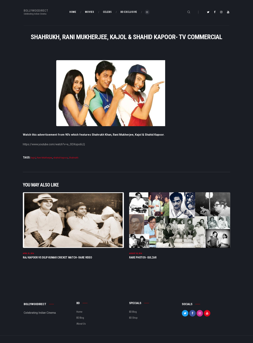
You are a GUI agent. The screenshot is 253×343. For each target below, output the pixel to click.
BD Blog (80, 318)
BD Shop (133, 318)
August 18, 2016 (135, 254)
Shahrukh (73, 157)
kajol (33, 157)
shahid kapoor (60, 157)
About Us (81, 324)
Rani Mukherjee (44, 157)
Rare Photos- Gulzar (143, 258)
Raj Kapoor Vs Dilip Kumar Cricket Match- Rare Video (57, 258)
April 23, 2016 (28, 254)
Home (79, 312)
